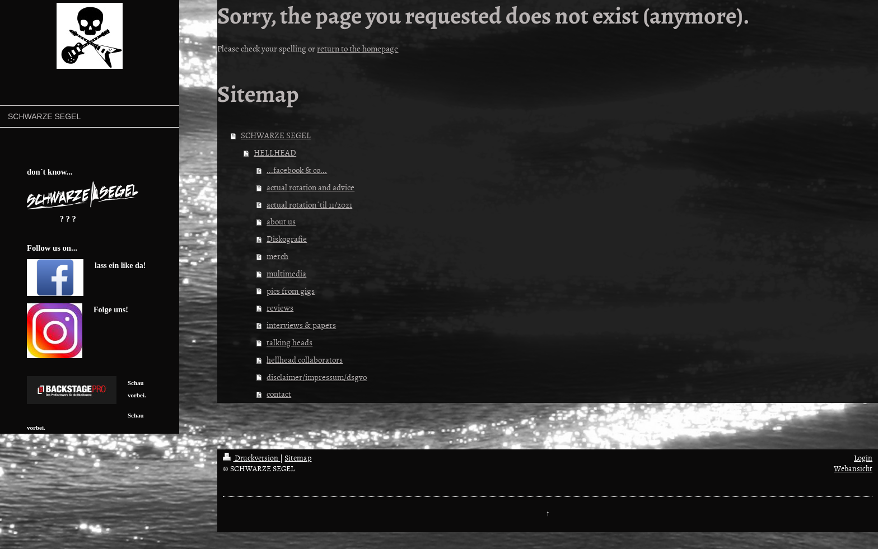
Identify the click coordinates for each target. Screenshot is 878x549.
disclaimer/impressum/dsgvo (317, 376)
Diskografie (287, 238)
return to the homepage (357, 48)
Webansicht (853, 468)
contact (279, 393)
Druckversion (251, 457)
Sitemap (297, 457)
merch (277, 256)
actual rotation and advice (310, 187)
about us (281, 221)
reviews (280, 307)
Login (863, 457)
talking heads (289, 342)
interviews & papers (301, 324)
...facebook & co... (297, 169)
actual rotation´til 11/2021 (309, 204)
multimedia (286, 273)
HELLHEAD (275, 152)
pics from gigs (291, 290)
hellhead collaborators (305, 359)
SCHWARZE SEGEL (276, 135)
